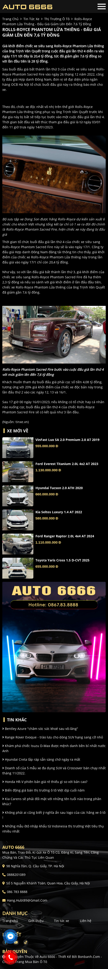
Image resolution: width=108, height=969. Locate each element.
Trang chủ (10, 920)
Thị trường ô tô (57, 19)
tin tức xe (31, 19)
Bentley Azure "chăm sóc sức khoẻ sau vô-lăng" (40, 728)
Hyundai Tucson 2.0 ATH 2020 (59, 488)
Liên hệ (85, 920)
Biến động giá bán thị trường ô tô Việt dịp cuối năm (43, 790)
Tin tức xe (61, 920)
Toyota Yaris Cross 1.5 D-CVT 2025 (62, 560)
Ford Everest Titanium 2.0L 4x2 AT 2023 (66, 464)
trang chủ (10, 19)
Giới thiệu (36, 920)
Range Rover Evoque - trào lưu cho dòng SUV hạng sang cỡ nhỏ (52, 737)
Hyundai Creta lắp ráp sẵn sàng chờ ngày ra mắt (41, 759)
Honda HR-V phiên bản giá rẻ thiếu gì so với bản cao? (44, 781)
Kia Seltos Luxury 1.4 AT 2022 (58, 512)
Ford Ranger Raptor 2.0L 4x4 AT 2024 (64, 536)
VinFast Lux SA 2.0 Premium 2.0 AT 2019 (67, 439)
